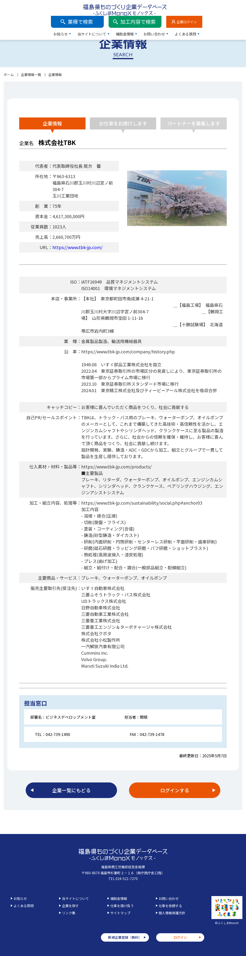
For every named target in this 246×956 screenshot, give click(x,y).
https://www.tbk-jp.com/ (77, 247)
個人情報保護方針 (172, 912)
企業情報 (52, 123)
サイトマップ (120, 912)
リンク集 (68, 912)
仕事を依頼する (170, 905)
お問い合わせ (198, 18)
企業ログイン (230, 6)
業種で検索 (124, 6)
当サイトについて (135, 18)
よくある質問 (229, 18)
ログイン (180, 937)
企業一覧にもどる (71, 790)
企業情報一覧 (31, 74)
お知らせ (104, 18)
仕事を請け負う (122, 905)
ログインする (174, 790)
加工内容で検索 (181, 6)
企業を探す (70, 905)
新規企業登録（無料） (125, 937)
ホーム (9, 74)
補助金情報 (169, 18)
